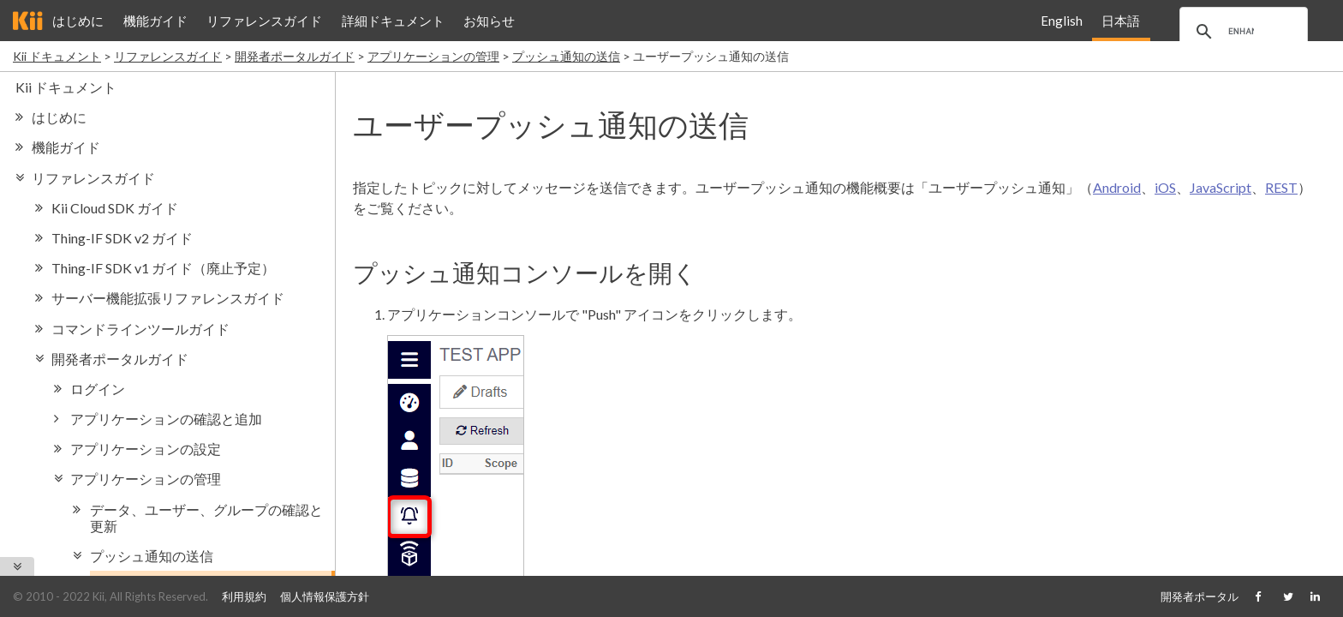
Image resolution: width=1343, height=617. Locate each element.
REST (1281, 187)
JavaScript (1220, 187)
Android (1117, 187)
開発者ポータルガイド (295, 56)
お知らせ (489, 20)
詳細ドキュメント (393, 20)
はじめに (78, 20)
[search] (1241, 31)
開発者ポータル (1200, 596)
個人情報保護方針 (324, 596)
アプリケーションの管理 (433, 56)
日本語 (1120, 20)
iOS (1165, 187)
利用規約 (244, 596)
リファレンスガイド (264, 20)
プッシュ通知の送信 (566, 56)
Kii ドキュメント (57, 56)
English (1062, 20)
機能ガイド (155, 20)
